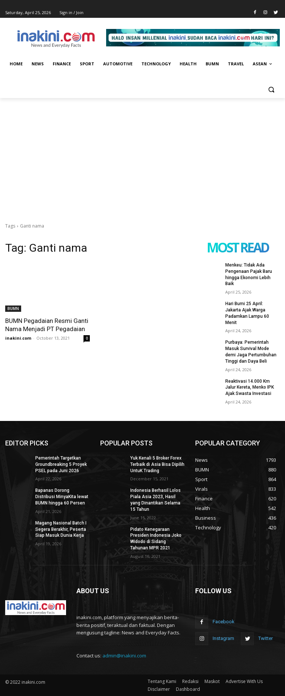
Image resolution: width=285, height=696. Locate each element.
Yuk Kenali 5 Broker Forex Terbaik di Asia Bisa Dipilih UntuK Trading (157, 464)
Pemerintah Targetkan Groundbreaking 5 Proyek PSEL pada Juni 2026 (61, 464)
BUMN (13, 308)
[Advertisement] (142, 154)
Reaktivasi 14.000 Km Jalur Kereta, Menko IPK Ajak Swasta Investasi (249, 387)
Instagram (223, 638)
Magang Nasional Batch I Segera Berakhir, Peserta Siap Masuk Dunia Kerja (60, 529)
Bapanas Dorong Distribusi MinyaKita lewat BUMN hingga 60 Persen (61, 497)
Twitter (265, 638)
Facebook (224, 621)
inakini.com (18, 338)
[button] (271, 89)
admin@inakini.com (124, 655)
